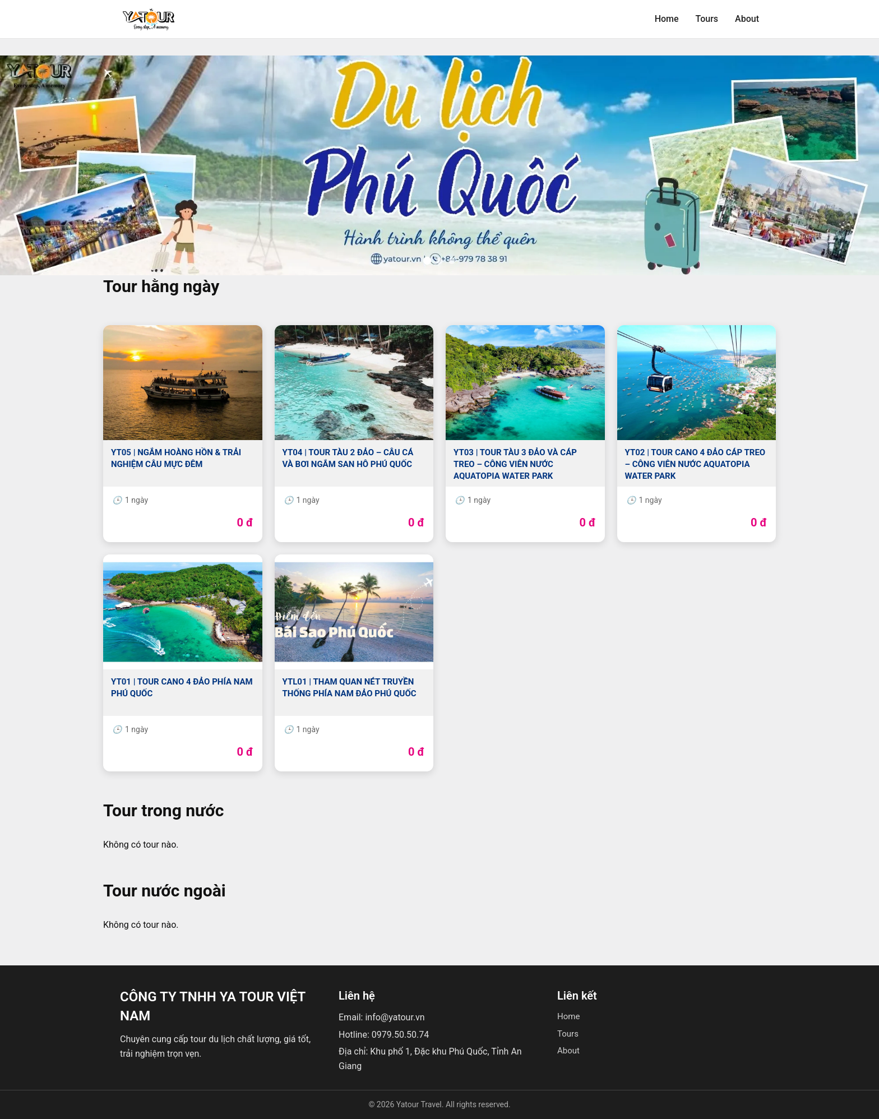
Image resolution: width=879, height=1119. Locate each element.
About (747, 18)
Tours (707, 18)
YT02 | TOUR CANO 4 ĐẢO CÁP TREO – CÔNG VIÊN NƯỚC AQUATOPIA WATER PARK (695, 464)
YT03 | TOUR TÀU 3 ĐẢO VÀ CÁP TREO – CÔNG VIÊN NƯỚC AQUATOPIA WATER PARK (515, 464)
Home (667, 18)
